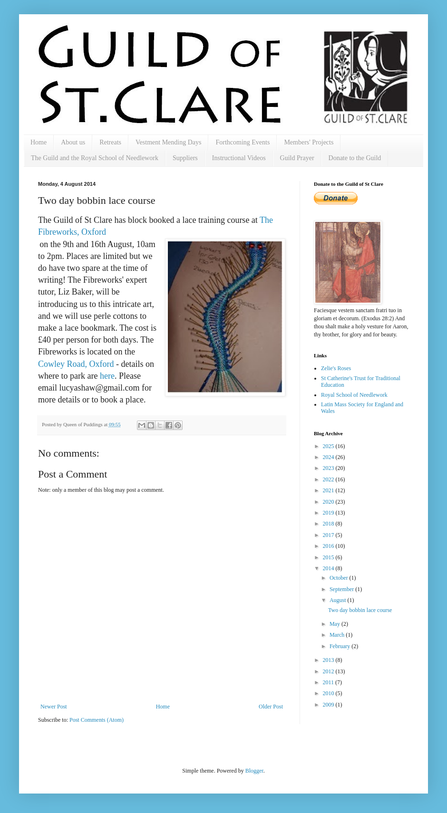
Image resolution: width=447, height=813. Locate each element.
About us (73, 142)
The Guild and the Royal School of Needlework (94, 158)
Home (38, 142)
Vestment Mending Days (168, 142)
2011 (329, 682)
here (107, 376)
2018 (329, 523)
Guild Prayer (297, 158)
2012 (329, 671)
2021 (329, 490)
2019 (329, 512)
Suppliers (185, 158)
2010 (329, 693)
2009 (329, 704)
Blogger (254, 770)
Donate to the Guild (355, 158)
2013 (329, 660)
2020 (329, 501)
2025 (329, 446)
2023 (329, 468)
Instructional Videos (239, 158)
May (335, 624)
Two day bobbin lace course (360, 610)
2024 (329, 457)
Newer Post (53, 706)
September (342, 589)
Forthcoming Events (242, 142)
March (338, 634)
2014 (329, 568)
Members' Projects (308, 142)
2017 (329, 535)
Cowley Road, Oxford (76, 364)
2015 (329, 557)
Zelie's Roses (336, 368)
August (339, 600)
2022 (329, 479)
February (340, 646)
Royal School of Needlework (354, 395)
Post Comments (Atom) (96, 720)
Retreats (110, 142)
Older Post (271, 706)
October (340, 577)
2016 (329, 546)
